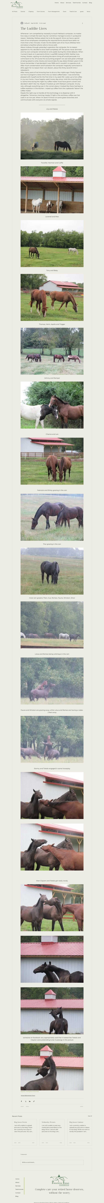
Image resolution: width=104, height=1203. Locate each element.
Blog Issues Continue (76, 1122)
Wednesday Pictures (48, 1122)
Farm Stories (41, 11)
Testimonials (18, 1189)
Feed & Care (73, 11)
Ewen (64, 11)
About (17, 1182)
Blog (16, 1196)
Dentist (23, 11)
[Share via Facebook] (21, 1101)
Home (17, 1179)
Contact (17, 1193)
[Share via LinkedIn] (30, 1101)
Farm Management (54, 11)
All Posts (14, 11)
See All (90, 1116)
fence (88, 11)
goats (82, 11)
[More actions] (82, 23)
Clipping (31, 11)
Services (17, 1186)
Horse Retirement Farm (28, 1095)
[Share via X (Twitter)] (25, 1101)
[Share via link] (34, 1101)
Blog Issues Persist (20, 1122)
